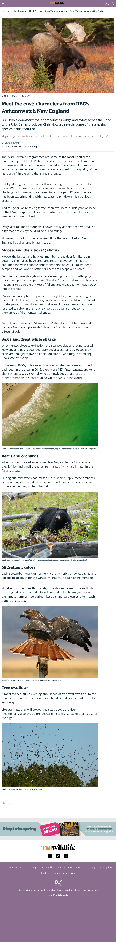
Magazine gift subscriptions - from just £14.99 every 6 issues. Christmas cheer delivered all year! (55, 136)
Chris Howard (10, 803)
